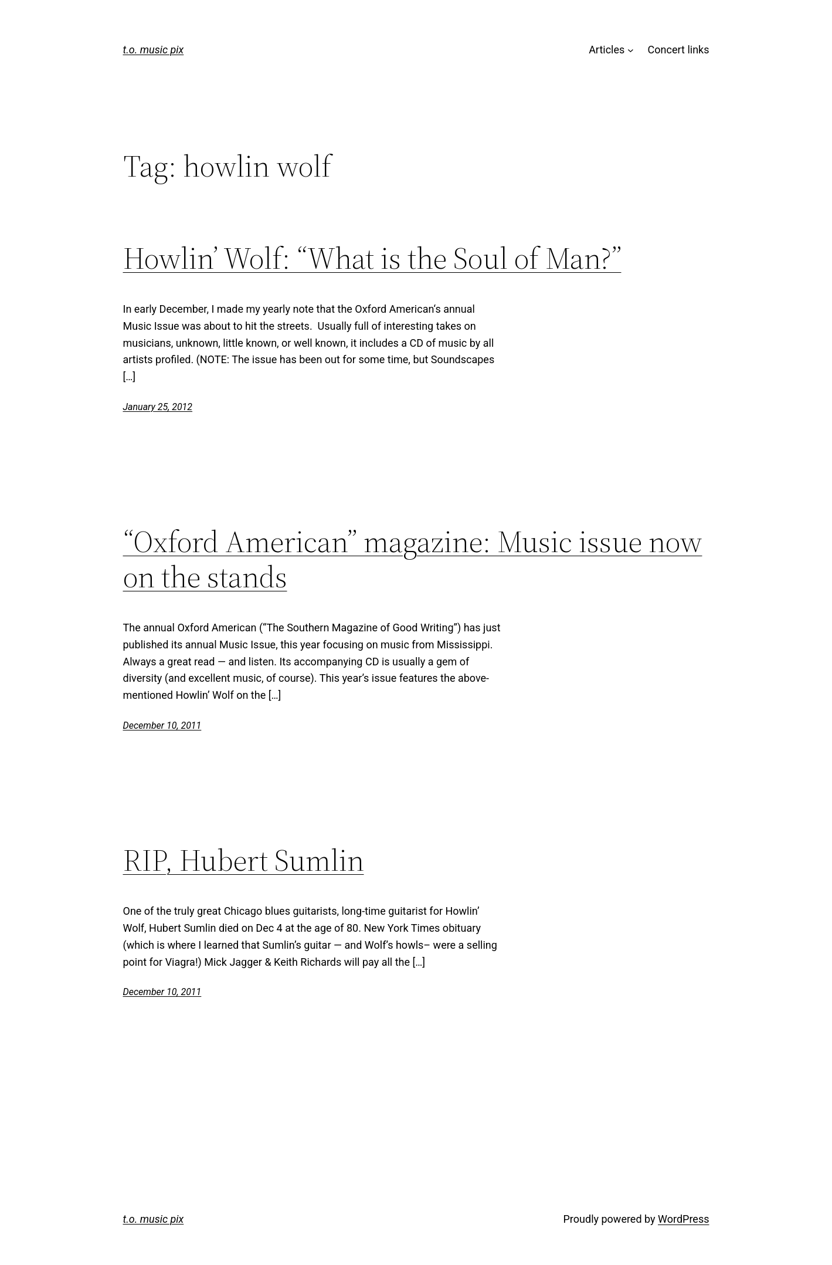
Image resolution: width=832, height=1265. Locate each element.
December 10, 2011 (162, 725)
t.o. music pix (153, 49)
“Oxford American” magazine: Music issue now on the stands (412, 559)
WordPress (683, 1219)
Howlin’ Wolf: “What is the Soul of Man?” (372, 258)
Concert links (678, 49)
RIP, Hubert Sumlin (243, 860)
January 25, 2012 (158, 406)
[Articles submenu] (630, 50)
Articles (606, 49)
